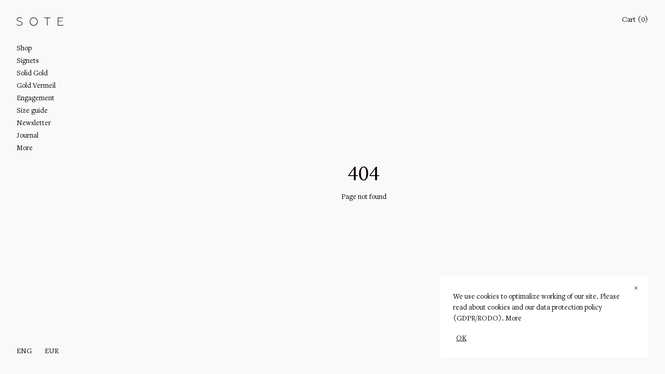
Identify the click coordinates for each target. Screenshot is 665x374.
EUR (52, 351)
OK (461, 338)
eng (24, 351)
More (514, 319)
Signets (28, 61)
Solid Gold (32, 73)
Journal (27, 136)
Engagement (36, 98)
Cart (635, 20)
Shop (24, 48)
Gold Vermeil (36, 86)
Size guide (32, 111)
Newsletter (34, 123)
